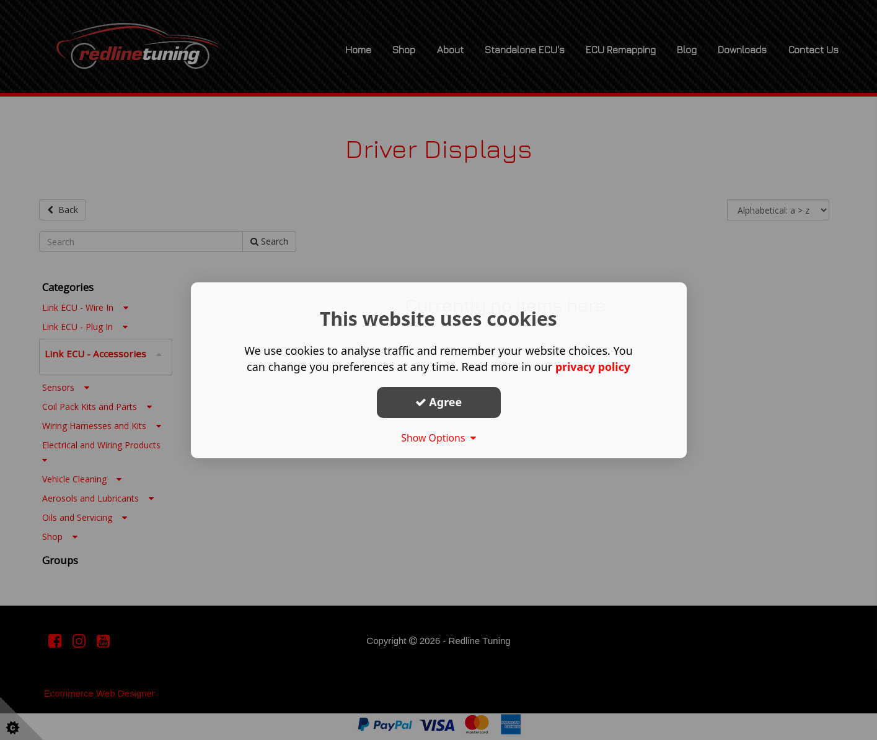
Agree (438, 401)
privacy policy (593, 366)
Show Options (439, 438)
